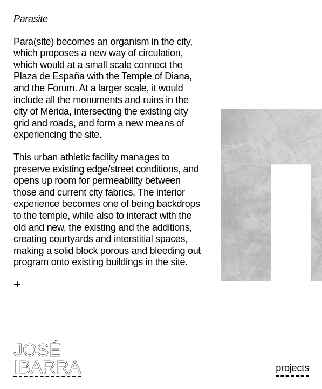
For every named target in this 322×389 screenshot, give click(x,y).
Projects (292, 368)
